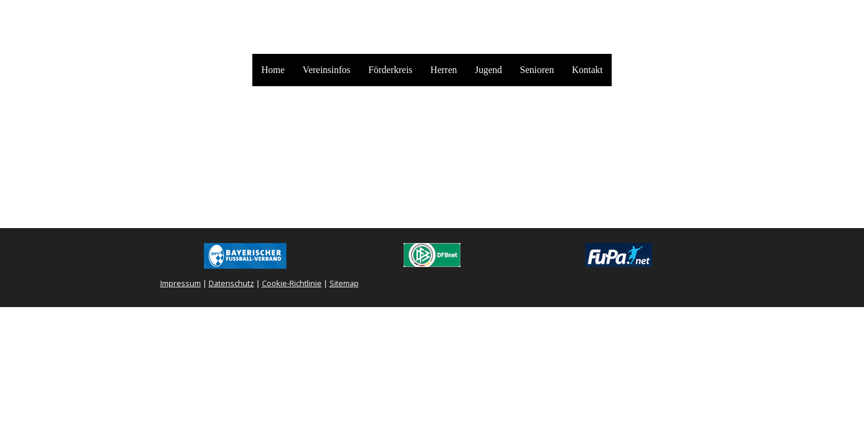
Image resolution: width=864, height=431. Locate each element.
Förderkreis (390, 70)
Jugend (488, 70)
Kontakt (587, 70)
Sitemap (344, 283)
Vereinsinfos (326, 70)
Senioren (537, 70)
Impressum (180, 283)
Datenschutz (231, 283)
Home (273, 70)
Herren (444, 70)
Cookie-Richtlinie (292, 283)
